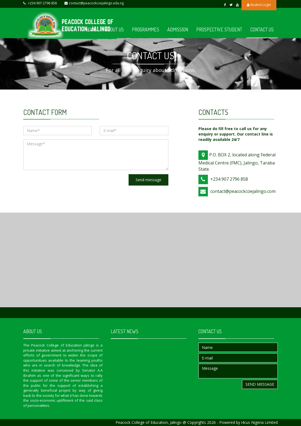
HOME (91, 29)
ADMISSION (177, 29)
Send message (148, 179)
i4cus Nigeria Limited (259, 422)
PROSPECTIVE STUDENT (219, 29)
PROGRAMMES (145, 29)
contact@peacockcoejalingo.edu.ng (96, 3)
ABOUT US (114, 29)
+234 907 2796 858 (42, 3)
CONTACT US (262, 29)
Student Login (259, 4)
